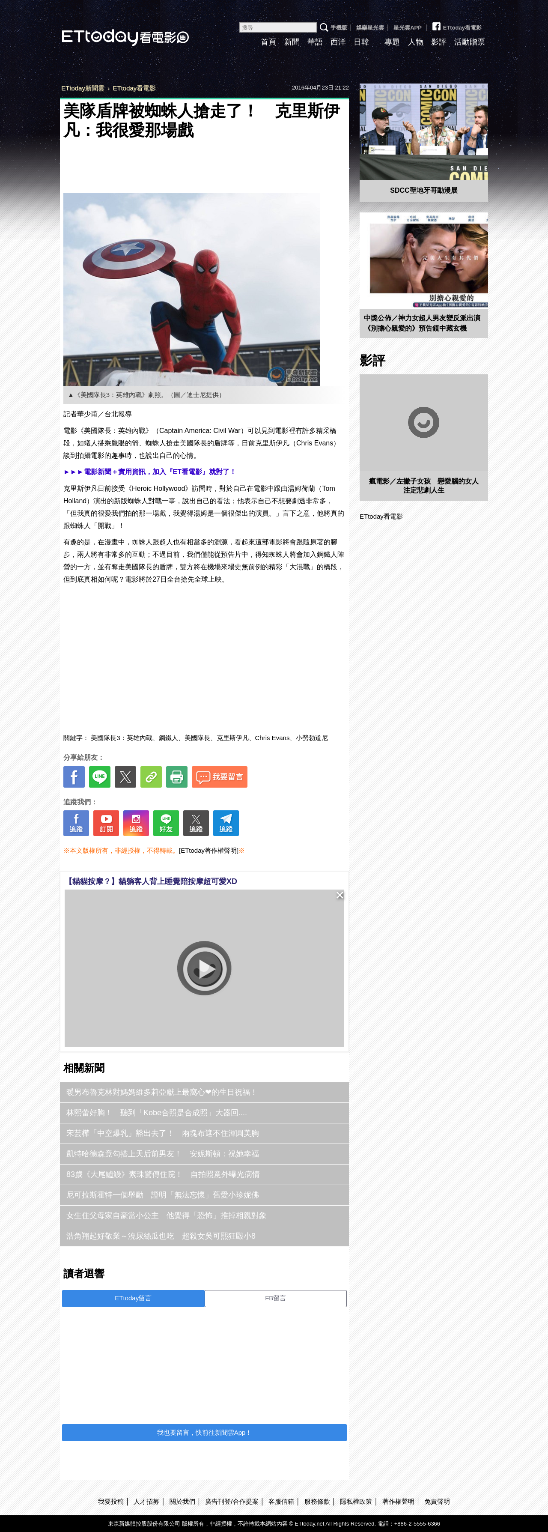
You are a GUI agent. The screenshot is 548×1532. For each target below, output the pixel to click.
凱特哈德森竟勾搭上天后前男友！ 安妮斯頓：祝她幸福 (162, 1154)
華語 (315, 42)
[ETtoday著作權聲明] (208, 850)
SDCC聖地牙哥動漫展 (423, 190)
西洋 (338, 42)
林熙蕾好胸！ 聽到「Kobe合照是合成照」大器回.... (156, 1112)
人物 (415, 42)
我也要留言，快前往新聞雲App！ (204, 1432)
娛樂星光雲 (370, 27)
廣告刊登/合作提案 (231, 1501)
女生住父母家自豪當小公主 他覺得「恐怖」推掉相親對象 (166, 1215)
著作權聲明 (398, 1501)
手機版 (339, 27)
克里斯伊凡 (233, 737)
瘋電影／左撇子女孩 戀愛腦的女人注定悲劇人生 (424, 486)
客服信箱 (281, 1501)
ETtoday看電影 (113, 31)
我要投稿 (111, 1501)
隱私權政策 (356, 1501)
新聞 (292, 42)
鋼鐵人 (168, 737)
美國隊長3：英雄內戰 (121, 737)
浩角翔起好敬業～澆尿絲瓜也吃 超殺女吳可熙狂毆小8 (161, 1236)
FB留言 (275, 1298)
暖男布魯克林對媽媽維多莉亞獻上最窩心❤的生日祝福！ (162, 1092)
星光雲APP (407, 27)
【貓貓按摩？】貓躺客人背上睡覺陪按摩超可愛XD (151, 881)
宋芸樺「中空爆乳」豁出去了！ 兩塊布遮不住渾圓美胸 (162, 1133)
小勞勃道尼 (312, 737)
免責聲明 (437, 1501)
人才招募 (146, 1501)
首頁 (268, 42)
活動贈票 (469, 42)
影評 (439, 42)
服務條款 (317, 1501)
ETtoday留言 (133, 1298)
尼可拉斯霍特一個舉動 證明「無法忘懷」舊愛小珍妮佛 (162, 1195)
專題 (392, 42)
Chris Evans (272, 737)
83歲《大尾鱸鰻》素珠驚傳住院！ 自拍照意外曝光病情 (163, 1174)
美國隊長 (197, 737)
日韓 (361, 42)
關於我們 (182, 1501)
